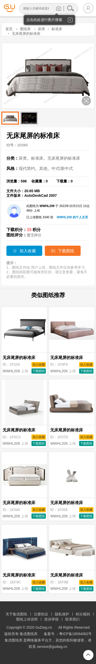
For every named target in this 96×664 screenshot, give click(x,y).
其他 (43, 168)
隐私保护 (62, 614)
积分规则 (83, 614)
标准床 (56, 29)
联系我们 (72, 619)
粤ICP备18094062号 (75, 634)
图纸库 (25, 29)
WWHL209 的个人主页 (72, 217)
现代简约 (27, 168)
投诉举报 (51, 619)
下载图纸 (62, 251)
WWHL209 (11, 371)
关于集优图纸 (16, 614)
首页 (9, 29)
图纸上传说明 (27, 619)
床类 (41, 29)
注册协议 (41, 614)
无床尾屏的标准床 (26, 33)
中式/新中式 (62, 168)
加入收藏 (24, 251)
